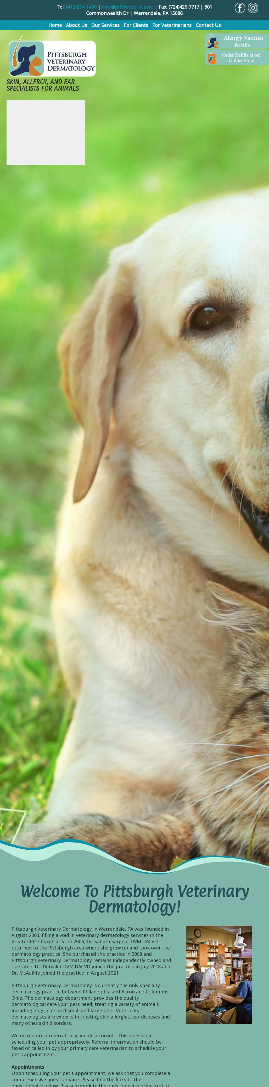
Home (55, 25)
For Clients (136, 25)
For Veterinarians (172, 25)
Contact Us (208, 25)
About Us (76, 25)
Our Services (105, 25)
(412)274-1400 (81, 7)
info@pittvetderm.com (127, 7)
